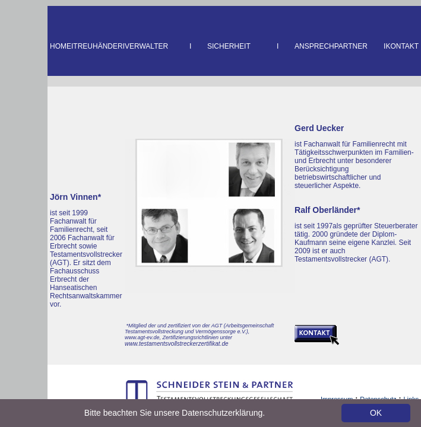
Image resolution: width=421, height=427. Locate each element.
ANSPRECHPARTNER (331, 46)
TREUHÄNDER (97, 46)
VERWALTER (146, 46)
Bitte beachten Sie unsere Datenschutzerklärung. (174, 413)
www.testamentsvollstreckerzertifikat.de (177, 343)
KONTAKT (402, 46)
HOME (60, 46)
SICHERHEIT (229, 46)
